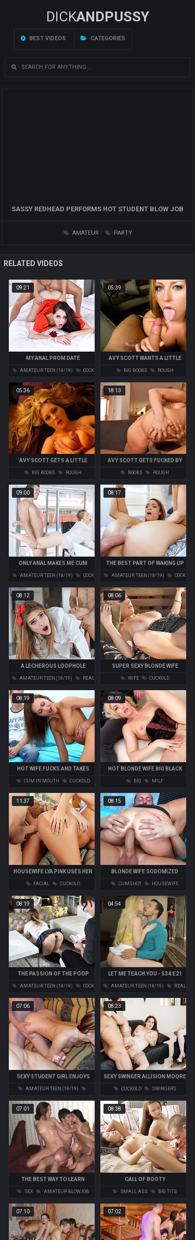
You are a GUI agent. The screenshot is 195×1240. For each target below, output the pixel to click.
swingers (160, 1088)
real (85, 678)
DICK (97, 16)
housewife (161, 883)
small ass (130, 1191)
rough (162, 370)
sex (25, 1191)
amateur (81, 233)
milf (154, 781)
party (118, 233)
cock (85, 370)
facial (37, 883)
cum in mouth (38, 781)
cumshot (126, 883)
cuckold (156, 678)
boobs (131, 472)
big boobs (131, 370)
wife (130, 678)
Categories (103, 38)
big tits (164, 1191)
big (133, 781)
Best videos (43, 38)
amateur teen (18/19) (42, 370)
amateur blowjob (62, 1191)
